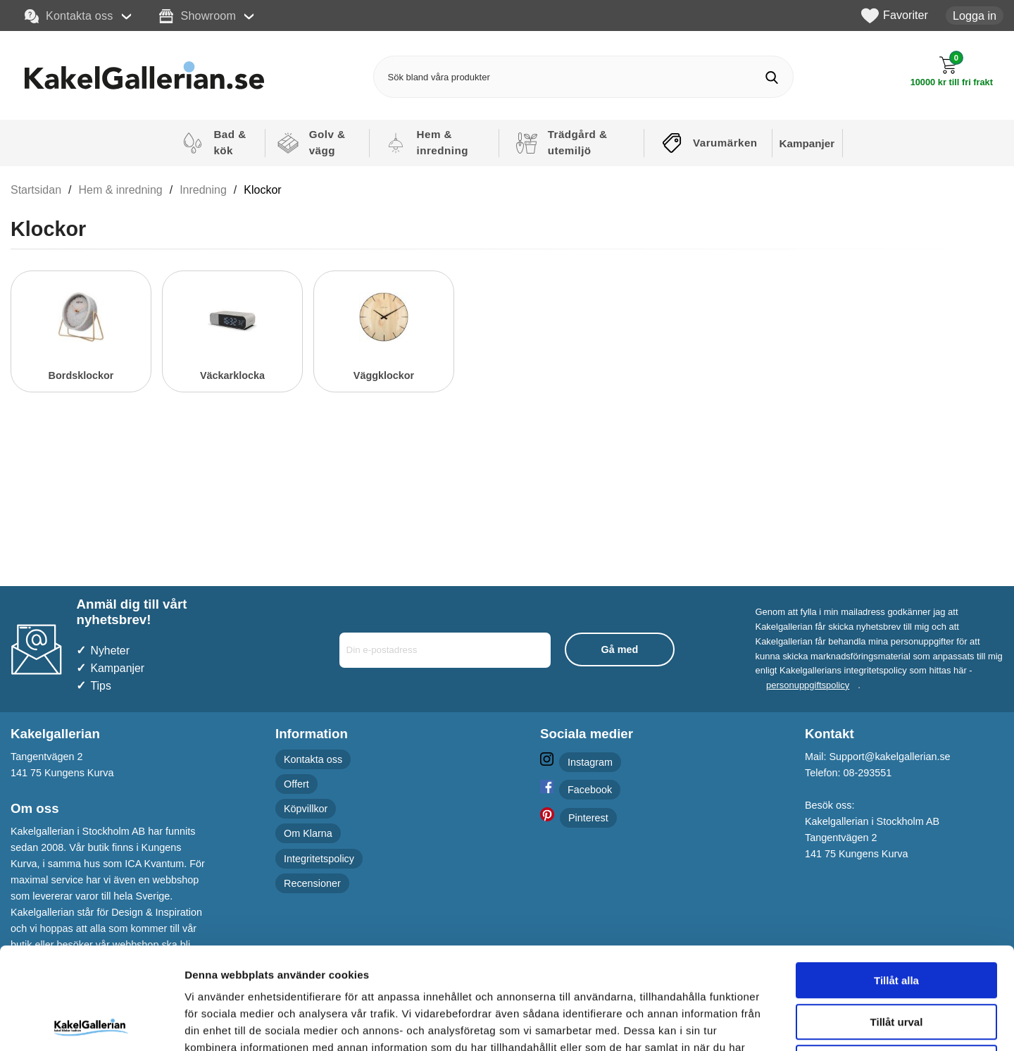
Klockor (262, 190)
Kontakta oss (69, 16)
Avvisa (896, 961)
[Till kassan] (951, 71)
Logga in (974, 15)
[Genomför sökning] (772, 77)
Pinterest (588, 817)
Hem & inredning (121, 190)
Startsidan (36, 190)
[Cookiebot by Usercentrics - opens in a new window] (91, 1023)
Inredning (203, 190)
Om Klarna (308, 833)
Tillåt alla (896, 879)
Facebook (590, 789)
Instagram (590, 762)
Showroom (197, 16)
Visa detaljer (765, 1023)
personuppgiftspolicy (807, 685)
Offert (296, 784)
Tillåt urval (896, 920)
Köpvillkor (305, 808)
